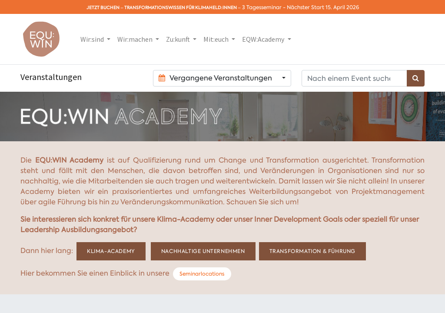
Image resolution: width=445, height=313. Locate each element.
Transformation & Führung (312, 251)
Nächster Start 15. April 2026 (323, 7)
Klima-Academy (111, 251)
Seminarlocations (201, 273)
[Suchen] (416, 78)
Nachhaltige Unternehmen (203, 251)
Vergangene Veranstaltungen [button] (216, 78)
